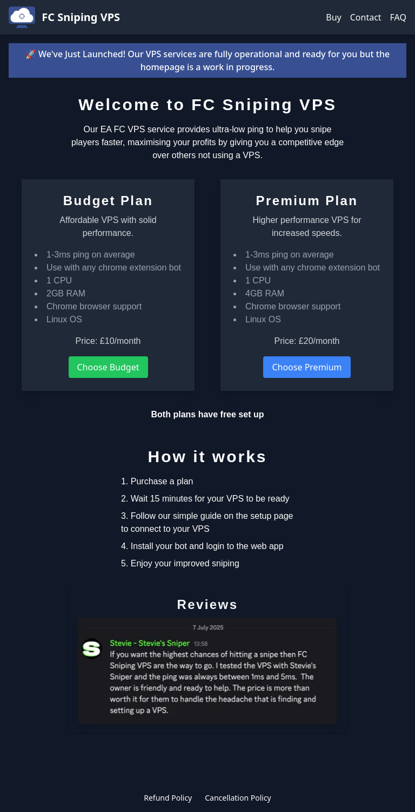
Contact (365, 17)
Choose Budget (108, 367)
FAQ (398, 17)
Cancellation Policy (238, 798)
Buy (333, 17)
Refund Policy (168, 798)
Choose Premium (307, 367)
